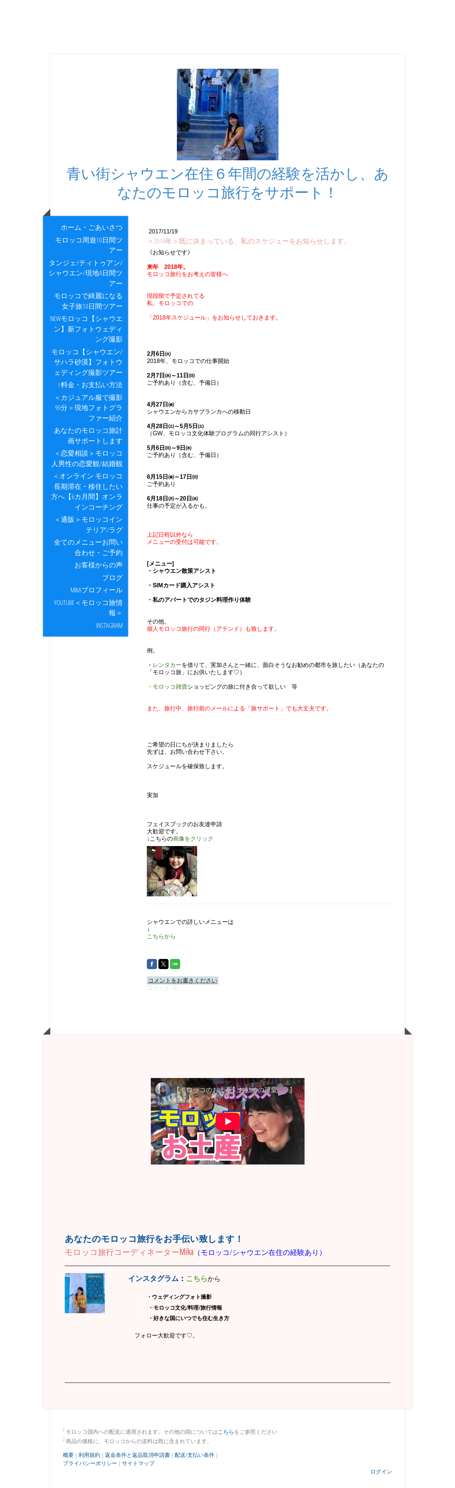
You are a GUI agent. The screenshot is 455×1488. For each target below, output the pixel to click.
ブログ (112, 577)
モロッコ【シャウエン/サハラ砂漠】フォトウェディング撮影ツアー (87, 362)
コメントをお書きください (182, 980)
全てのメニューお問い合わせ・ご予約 (88, 547)
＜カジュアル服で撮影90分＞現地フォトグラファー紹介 (88, 408)
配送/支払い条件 (194, 1454)
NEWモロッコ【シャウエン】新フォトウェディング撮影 (86, 329)
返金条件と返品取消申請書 (137, 1454)
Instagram (112, 625)
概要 (68, 1454)
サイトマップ (138, 1463)
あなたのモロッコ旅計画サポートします (88, 435)
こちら (226, 1431)
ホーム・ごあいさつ (92, 227)
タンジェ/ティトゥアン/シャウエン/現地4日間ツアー (85, 273)
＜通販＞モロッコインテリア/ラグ (88, 524)
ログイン (381, 1471)
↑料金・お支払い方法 (90, 384)
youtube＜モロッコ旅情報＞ (88, 608)
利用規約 (89, 1454)
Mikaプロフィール (97, 590)
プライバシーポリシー (90, 1463)
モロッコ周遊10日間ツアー (89, 245)
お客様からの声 (99, 565)
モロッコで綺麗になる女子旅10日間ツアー (88, 301)
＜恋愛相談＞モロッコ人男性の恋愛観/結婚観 (87, 458)
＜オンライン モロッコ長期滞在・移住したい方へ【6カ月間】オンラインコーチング (87, 491)
